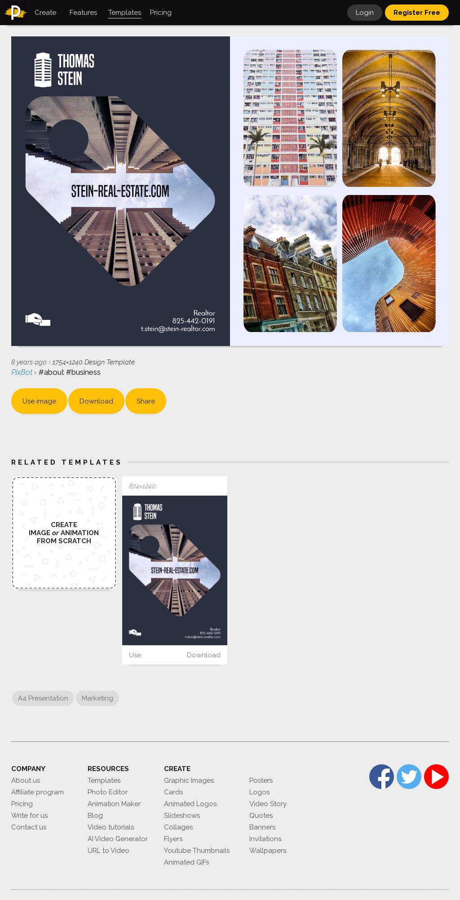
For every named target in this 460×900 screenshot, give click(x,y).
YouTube (436, 776)
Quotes (261, 815)
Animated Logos (190, 804)
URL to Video (108, 851)
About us (25, 780)
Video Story (268, 804)
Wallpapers (267, 851)
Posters (261, 780)
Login (365, 13)
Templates (104, 780)
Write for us (29, 815)
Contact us (28, 827)
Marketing (97, 698)
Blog (95, 815)
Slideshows (182, 815)
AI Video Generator (118, 839)
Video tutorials (111, 827)
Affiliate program (37, 792)
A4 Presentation (43, 698)
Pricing (22, 804)
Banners (262, 827)
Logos (259, 792)
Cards (173, 792)
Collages (178, 827)
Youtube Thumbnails (197, 851)
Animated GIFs (186, 862)
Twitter (409, 776)
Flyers (173, 839)
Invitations (265, 839)
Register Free (417, 13)
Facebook (381, 776)
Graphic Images (189, 780)
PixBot (22, 372)
